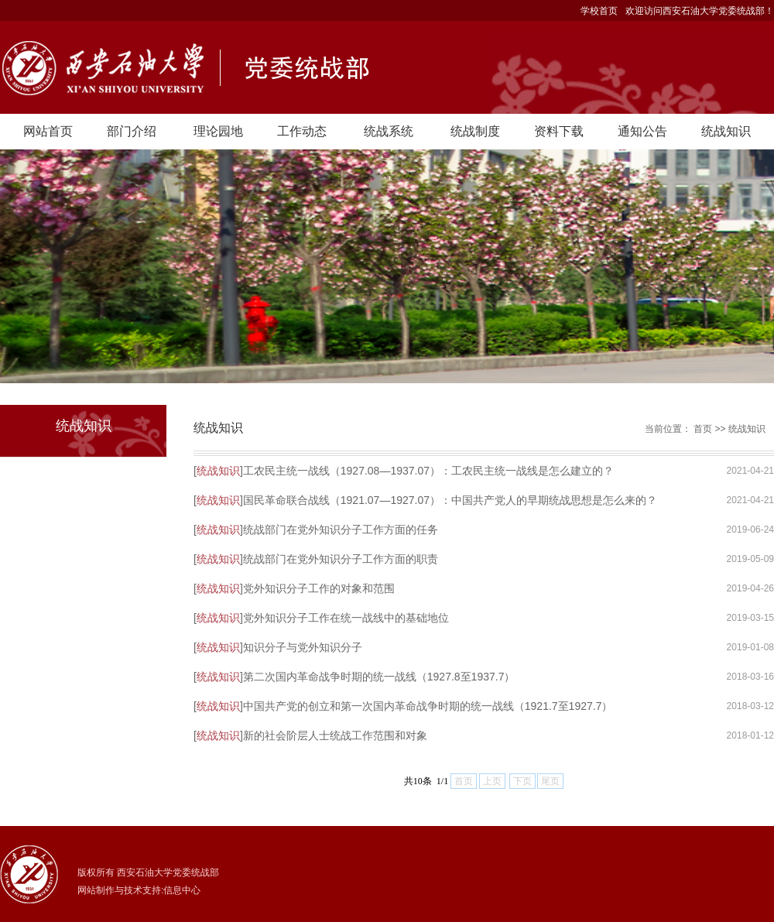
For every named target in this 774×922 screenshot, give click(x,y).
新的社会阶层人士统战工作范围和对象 (335, 735)
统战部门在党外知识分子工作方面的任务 (340, 529)
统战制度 (475, 131)
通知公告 (642, 131)
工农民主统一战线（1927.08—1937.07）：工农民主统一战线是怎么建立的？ (428, 470)
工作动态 (302, 131)
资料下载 (559, 131)
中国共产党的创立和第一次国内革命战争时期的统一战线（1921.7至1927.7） (428, 706)
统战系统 (388, 131)
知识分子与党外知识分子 (302, 647)
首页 (703, 428)
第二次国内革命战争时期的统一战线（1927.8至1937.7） (379, 676)
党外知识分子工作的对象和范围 (319, 588)
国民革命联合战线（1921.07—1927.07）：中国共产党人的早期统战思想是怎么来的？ (450, 500)
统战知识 (726, 131)
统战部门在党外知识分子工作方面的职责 (340, 559)
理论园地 (218, 131)
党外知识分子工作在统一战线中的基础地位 (346, 618)
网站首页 (48, 131)
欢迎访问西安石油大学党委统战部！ (699, 10)
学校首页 (599, 10)
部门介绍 (131, 131)
